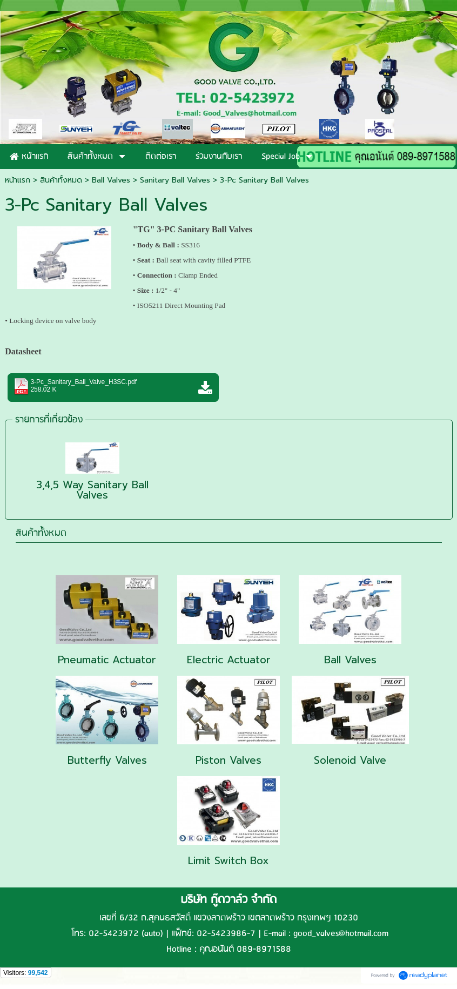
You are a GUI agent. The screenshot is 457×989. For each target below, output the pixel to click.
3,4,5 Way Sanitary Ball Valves (92, 490)
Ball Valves (111, 180)
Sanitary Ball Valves (175, 180)
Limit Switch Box (228, 861)
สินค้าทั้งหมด (41, 533)
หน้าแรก (17, 180)
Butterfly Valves (107, 760)
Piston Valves (228, 760)
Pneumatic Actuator (107, 660)
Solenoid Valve (350, 760)
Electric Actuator (229, 660)
